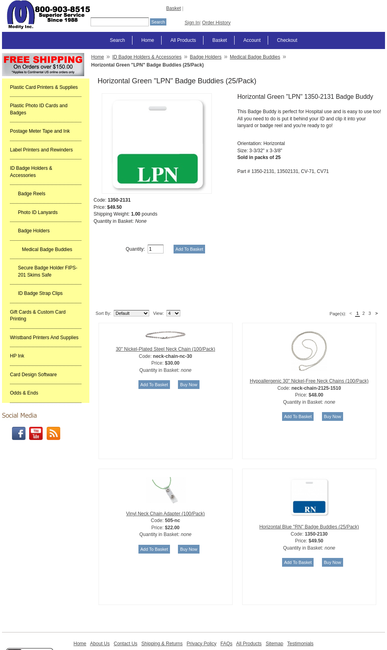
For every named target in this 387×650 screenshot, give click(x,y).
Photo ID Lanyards (37, 212)
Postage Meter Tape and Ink (40, 131)
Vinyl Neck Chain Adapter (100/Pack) (165, 473)
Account (252, 40)
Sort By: (103, 272)
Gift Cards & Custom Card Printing (37, 315)
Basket (173, 8)
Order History (216, 23)
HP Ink (17, 356)
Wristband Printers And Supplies (44, 337)
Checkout (287, 40)
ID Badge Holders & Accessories (31, 171)
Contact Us (125, 603)
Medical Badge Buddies (47, 249)
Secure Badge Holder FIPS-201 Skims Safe (47, 271)
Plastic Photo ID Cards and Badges (38, 109)
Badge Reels (31, 193)
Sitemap (274, 603)
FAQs (226, 603)
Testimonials (300, 603)
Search (117, 40)
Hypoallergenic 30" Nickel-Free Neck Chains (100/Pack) (309, 340)
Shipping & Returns (161, 603)
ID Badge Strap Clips (40, 293)
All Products (183, 40)
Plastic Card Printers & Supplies (44, 87)
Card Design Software (33, 374)
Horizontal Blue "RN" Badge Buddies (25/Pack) (309, 486)
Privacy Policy (202, 603)
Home (147, 40)
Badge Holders (33, 231)
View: (158, 272)
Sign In (192, 23)
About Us (100, 603)
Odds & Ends (24, 393)
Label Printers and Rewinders (41, 150)
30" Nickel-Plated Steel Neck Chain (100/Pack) (165, 308)
